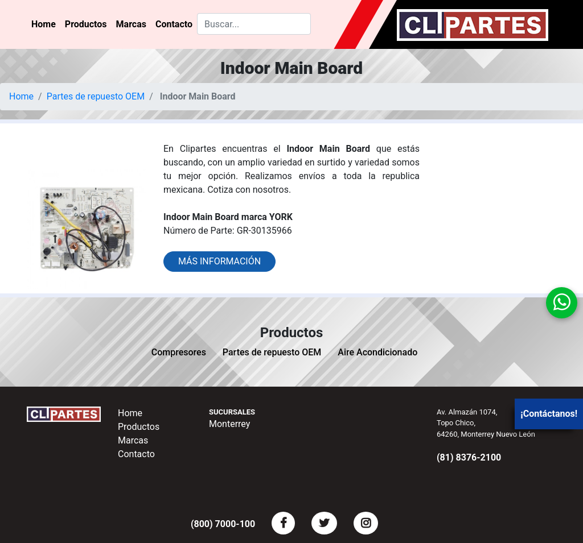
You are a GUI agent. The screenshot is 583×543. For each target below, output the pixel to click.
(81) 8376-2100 (469, 457)
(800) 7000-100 (223, 524)
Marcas (131, 24)
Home (43, 24)
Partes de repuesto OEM (96, 96)
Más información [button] (219, 261)
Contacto (173, 24)
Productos (86, 24)
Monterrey (229, 423)
